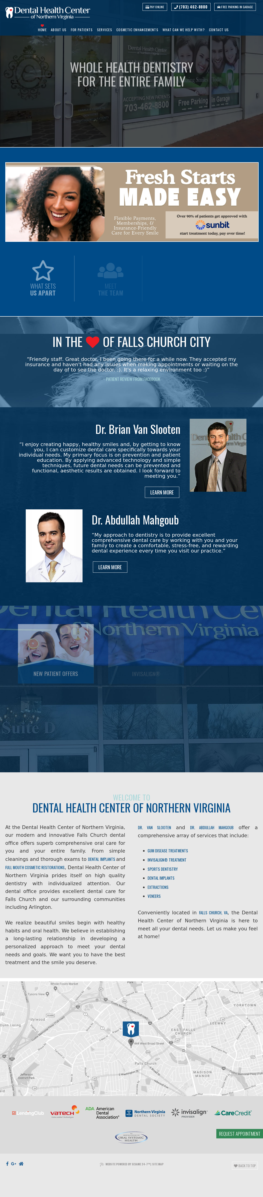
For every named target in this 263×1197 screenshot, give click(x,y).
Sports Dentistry (163, 871)
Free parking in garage (234, 6)
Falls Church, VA (213, 917)
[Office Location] (130, 1052)
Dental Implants (161, 881)
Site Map (157, 1173)
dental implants (76, 870)
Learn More (161, 493)
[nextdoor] (21, 1172)
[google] (13, 1172)
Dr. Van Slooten (154, 828)
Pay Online (153, 6)
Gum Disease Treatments (168, 853)
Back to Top (245, 1172)
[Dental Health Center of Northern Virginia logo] (48, 14)
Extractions (159, 890)
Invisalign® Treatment (167, 862)
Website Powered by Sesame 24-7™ (125, 1173)
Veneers (154, 900)
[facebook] (7, 1172)
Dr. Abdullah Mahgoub (211, 828)
